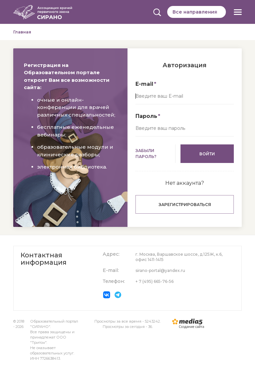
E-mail (144, 84)
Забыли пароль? (145, 153)
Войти (207, 153)
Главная (22, 31)
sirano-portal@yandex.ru (160, 270)
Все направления (195, 12)
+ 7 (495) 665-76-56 (154, 281)
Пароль (146, 116)
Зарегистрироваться (185, 204)
